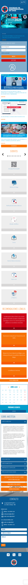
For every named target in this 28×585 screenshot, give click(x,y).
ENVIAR (3, 563)
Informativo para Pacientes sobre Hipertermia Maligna (14, 497)
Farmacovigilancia (14, 507)
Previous (3, 163)
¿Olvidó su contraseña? (5, 53)
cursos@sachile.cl (10, 540)
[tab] (14, 440)
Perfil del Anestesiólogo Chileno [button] (12, 490)
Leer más (4, 39)
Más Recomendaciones (14, 398)
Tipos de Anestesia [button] (12, 477)
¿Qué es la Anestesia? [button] (12, 439)
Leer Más (14, 429)
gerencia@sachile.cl (10, 532)
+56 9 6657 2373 (11, 543)
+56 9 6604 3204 (11, 530)
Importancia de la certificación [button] (12, 486)
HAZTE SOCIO (13, 60)
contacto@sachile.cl (10, 534)
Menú (23, 2)
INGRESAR (13, 56)
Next (24, 163)
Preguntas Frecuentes (14, 503)
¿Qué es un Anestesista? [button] (12, 482)
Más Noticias (14, 146)
